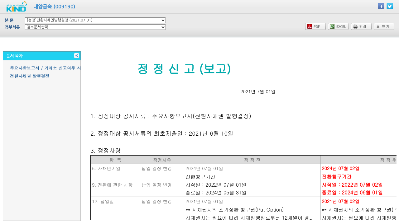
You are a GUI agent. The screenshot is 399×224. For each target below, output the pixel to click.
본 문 (9, 20)
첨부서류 (12, 27)
